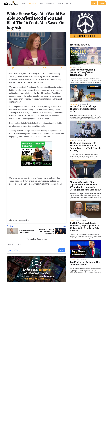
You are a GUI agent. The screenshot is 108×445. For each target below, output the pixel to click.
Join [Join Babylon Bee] (93, 3)
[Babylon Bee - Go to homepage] (11, 3)
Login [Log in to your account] (102, 3)
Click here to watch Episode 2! (19, 244)
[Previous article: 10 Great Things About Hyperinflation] (21, 250)
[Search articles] (69, 3)
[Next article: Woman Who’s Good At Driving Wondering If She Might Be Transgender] (51, 250)
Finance (9, 55)
